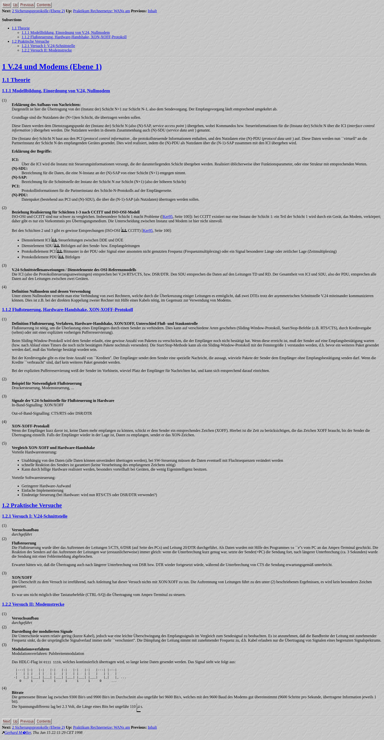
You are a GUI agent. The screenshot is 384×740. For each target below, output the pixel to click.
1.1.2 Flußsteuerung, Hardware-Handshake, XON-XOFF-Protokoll (74, 37)
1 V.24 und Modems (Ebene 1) (52, 66)
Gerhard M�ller (17, 735)
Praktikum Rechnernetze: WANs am (101, 11)
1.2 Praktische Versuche (30, 41)
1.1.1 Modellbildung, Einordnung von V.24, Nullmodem (66, 32)
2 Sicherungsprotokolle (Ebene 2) (38, 11)
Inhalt (152, 11)
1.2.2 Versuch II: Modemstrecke (47, 50)
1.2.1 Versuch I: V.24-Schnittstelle (48, 46)
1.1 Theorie (21, 28)
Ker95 (168, 216)
